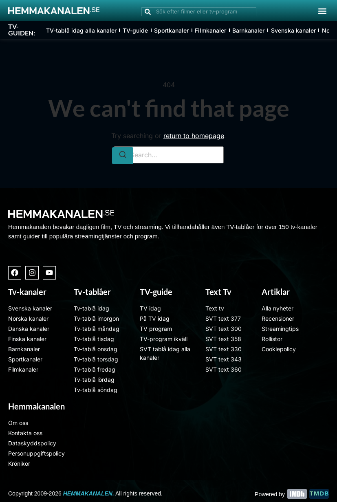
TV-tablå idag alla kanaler (81, 30)
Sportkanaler (171, 30)
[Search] (122, 155)
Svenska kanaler (293, 30)
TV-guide (135, 30)
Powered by (270, 494)
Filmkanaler (210, 30)
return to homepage (193, 136)
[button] (322, 11)
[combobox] (198, 11)
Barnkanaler (248, 30)
